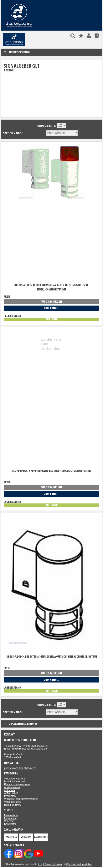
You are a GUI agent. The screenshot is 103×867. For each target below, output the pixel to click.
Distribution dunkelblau (79, 864)
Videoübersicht (12, 801)
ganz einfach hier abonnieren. (20, 768)
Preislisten (10, 796)
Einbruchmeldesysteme (17, 784)
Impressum (10, 818)
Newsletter (10, 824)
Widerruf (9, 821)
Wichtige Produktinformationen (21, 798)
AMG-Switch (11, 793)
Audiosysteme (12, 787)
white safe (9, 790)
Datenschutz (11, 815)
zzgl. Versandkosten (50, 864)
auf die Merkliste (51, 301)
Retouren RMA (12, 804)
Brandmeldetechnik (15, 781)
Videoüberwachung (15, 778)
